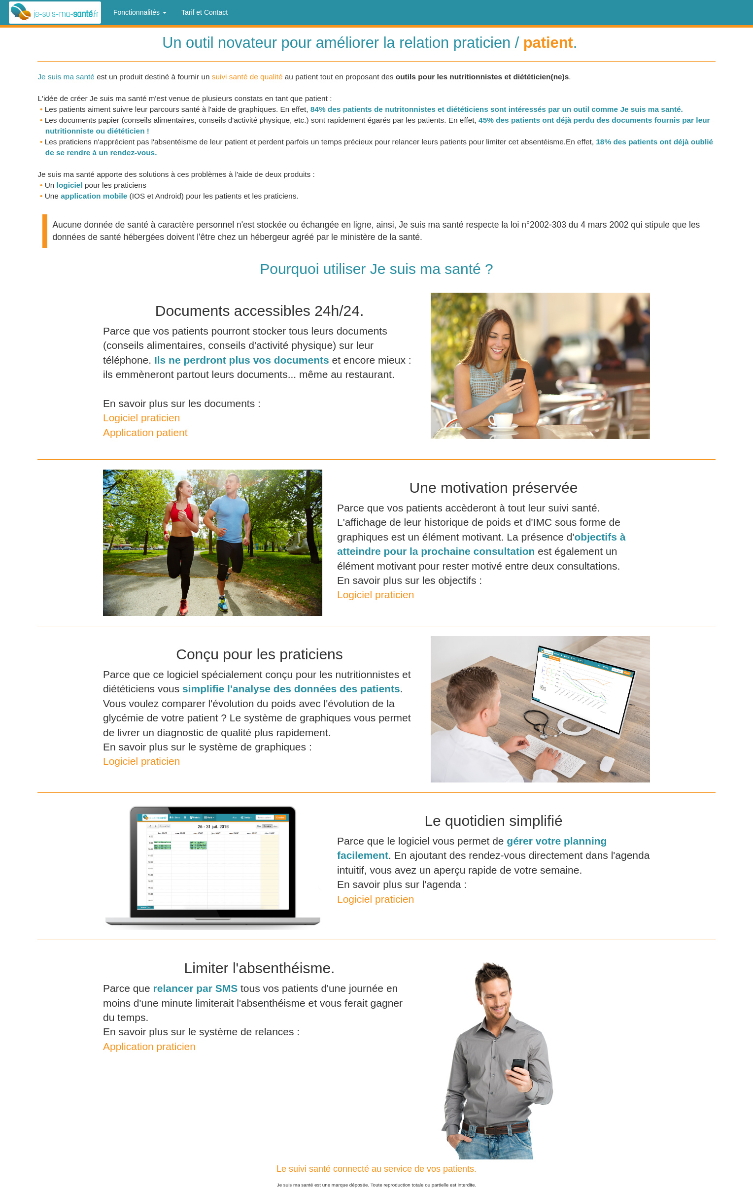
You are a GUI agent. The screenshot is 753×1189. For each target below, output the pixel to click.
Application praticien (149, 1046)
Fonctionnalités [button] (140, 12)
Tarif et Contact (204, 12)
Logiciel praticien (141, 417)
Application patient (145, 432)
